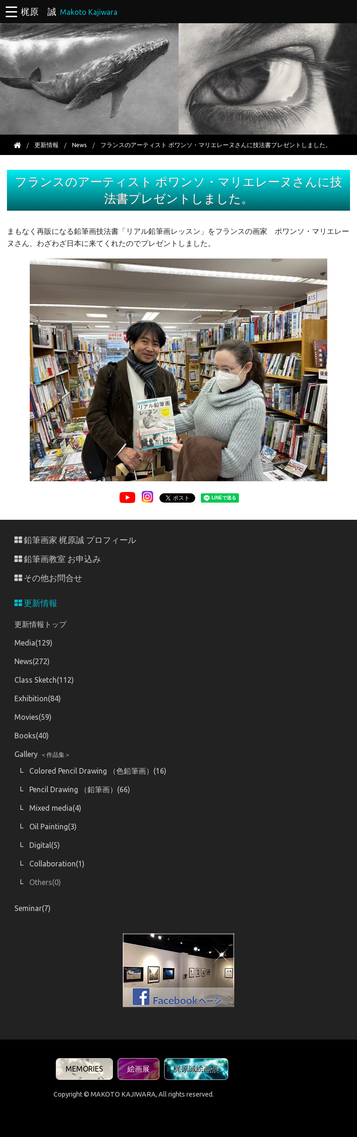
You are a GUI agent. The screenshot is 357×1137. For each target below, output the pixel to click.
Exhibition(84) (37, 698)
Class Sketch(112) (44, 680)
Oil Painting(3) (53, 826)
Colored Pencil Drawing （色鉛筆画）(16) (97, 771)
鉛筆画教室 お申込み (57, 559)
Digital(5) (44, 845)
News (79, 145)
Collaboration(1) (57, 863)
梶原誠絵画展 (196, 1069)
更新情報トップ (40, 624)
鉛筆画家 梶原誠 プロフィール (75, 540)
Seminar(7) (32, 908)
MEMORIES (84, 1069)
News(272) (32, 661)
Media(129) (33, 643)
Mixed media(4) (55, 808)
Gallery (42, 754)
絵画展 (138, 1069)
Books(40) (31, 735)
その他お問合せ (48, 578)
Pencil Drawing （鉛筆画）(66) (79, 789)
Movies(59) (33, 717)
